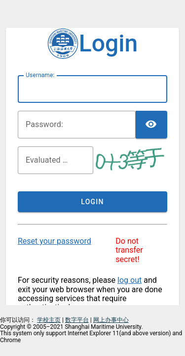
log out (129, 280)
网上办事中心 (111, 319)
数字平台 (77, 319)
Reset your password (54, 241)
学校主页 (49, 319)
